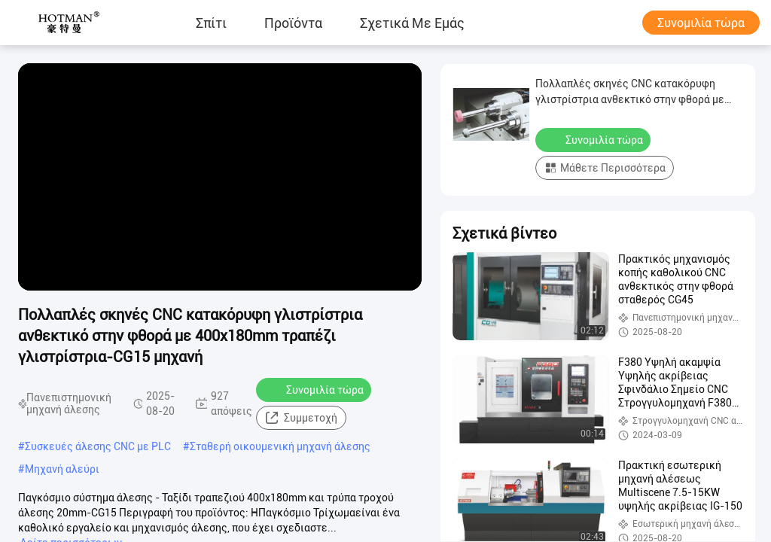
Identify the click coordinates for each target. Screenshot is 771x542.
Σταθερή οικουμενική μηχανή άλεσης (280, 446)
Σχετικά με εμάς (412, 22)
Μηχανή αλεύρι (62, 469)
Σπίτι (211, 22)
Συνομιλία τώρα (701, 23)
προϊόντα (293, 22)
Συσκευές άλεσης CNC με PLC (98, 446)
